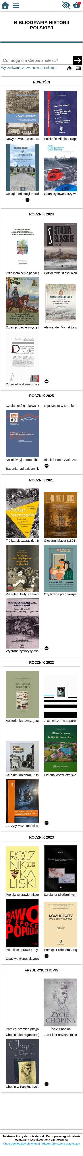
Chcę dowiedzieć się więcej (21, 1143)
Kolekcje (50, 68)
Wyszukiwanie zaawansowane (22, 68)
